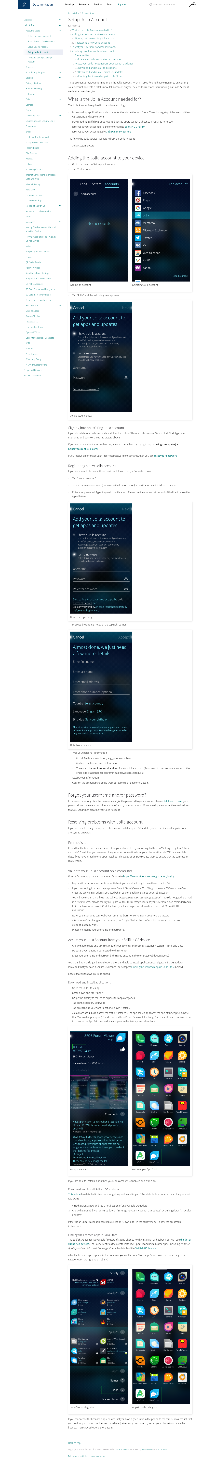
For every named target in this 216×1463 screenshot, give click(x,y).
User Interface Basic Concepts (40, 337)
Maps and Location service (38, 211)
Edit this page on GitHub (78, 1456)
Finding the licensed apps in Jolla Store (100, 76)
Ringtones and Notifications (39, 278)
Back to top (74, 1442)
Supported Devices (33, 370)
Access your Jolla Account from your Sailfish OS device (104, 63)
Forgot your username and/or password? (94, 46)
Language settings (34, 194)
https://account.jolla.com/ (83, 448)
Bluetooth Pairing (34, 88)
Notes (28, 246)
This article (74, 1194)
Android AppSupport (35, 72)
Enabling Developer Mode (38, 137)
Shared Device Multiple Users (39, 300)
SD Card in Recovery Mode (38, 294)
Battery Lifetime (33, 83)
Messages (30, 221)
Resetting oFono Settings (37, 273)
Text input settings (34, 326)
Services (98, 4)
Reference (84, 4)
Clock (28, 110)
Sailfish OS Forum (135, 126)
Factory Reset (32, 147)
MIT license (162, 1449)
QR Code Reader (34, 262)
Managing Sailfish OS (35, 205)
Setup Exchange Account (39, 36)
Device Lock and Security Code (40, 120)
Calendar (30, 99)
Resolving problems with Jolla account (93, 51)
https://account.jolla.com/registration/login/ (148, 876)
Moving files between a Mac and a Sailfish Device (41, 229)
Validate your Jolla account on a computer (98, 59)
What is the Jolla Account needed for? (92, 30)
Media (29, 216)
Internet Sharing (33, 184)
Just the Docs (146, 1449)
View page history (98, 1456)
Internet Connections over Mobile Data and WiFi (41, 176)
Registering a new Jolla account (92, 42)
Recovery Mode (33, 267)
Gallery (29, 164)
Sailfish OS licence (34, 283)
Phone (29, 256)
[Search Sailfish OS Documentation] (162, 4)
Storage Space (32, 310)
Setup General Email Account (41, 41)
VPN (28, 343)
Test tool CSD (32, 321)
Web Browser (32, 353)
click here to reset (172, 801)
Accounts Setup (33, 30)
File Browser (31, 153)
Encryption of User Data (37, 142)
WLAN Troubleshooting (36, 364)
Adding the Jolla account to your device (93, 34)
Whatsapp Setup (34, 359)
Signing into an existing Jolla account (95, 38)
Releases (28, 19)
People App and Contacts (38, 251)
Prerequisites (82, 55)
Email (28, 131)
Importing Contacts (35, 169)
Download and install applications (97, 67)
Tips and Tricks (33, 332)
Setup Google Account (38, 46)
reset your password (165, 455)
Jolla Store (30, 189)
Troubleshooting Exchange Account (40, 59)
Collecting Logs (33, 115)
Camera (29, 104)
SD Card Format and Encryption (40, 289)
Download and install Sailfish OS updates (100, 72)
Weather (30, 348)
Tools (110, 4)
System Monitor (33, 316)
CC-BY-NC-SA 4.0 (122, 1449)
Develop (69, 4)
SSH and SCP (32, 305)
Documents (31, 126)
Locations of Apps (34, 200)
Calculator (30, 93)
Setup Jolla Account (38, 52)
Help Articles (29, 25)
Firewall (29, 158)
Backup (29, 77)
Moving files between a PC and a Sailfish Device (41, 238)
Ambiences (31, 67)
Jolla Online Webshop (118, 131)
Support (122, 4)
